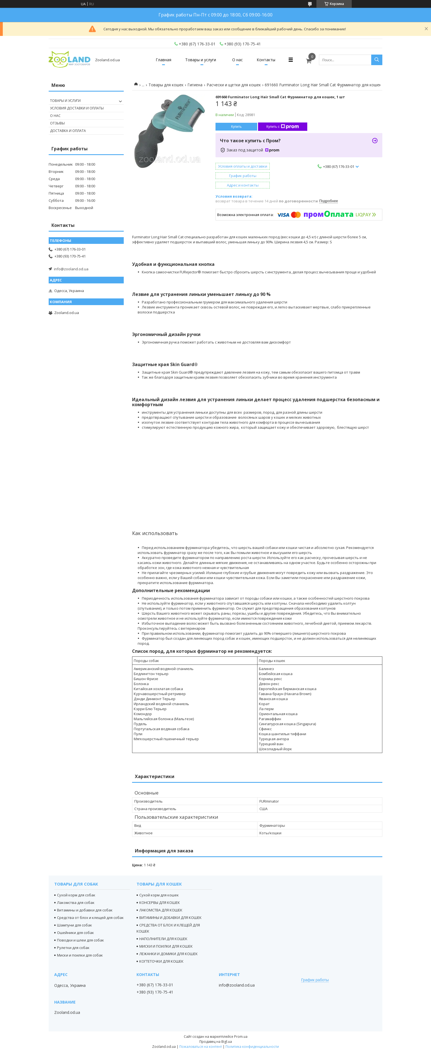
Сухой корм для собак (76, 894)
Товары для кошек (166, 84)
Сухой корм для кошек (159, 894)
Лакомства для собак (76, 902)
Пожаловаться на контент (200, 1046)
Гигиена (194, 84)
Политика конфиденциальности (252, 1046)
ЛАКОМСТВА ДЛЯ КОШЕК (160, 910)
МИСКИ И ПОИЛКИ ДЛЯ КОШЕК (166, 946)
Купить (236, 127)
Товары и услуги (200, 59)
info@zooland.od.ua (71, 269)
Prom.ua (240, 1036)
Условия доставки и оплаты (77, 108)
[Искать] (376, 60)
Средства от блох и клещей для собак (90, 917)
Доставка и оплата (68, 130)
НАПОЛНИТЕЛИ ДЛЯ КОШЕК (163, 938)
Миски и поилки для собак (80, 955)
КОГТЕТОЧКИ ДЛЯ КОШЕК (161, 961)
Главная (163, 59)
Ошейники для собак (75, 932)
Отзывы (57, 123)
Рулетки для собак (73, 947)
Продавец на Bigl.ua (215, 1041)
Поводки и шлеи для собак (80, 940)
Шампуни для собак (74, 925)
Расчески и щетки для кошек (234, 84)
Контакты (266, 59)
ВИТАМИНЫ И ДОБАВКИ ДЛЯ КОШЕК (170, 917)
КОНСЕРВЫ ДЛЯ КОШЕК (159, 902)
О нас (237, 59)
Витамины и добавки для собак (85, 910)
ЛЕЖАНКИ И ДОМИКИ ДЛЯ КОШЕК (168, 953)
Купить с (282, 126)
